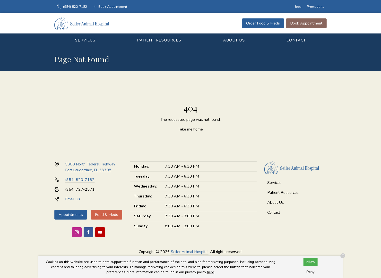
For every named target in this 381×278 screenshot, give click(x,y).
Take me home (190, 129)
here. (211, 272)
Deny (310, 272)
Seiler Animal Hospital (189, 251)
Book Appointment (306, 23)
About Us (234, 40)
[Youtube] (100, 232)
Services (85, 40)
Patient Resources (159, 40)
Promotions (315, 6)
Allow (310, 262)
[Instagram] (77, 232)
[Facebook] (88, 232)
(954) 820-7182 (80, 179)
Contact (296, 40)
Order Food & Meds (263, 23)
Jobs (298, 6)
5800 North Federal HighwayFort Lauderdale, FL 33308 (90, 167)
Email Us (72, 199)
